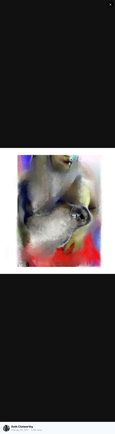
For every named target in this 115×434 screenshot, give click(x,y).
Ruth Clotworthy (22, 426)
